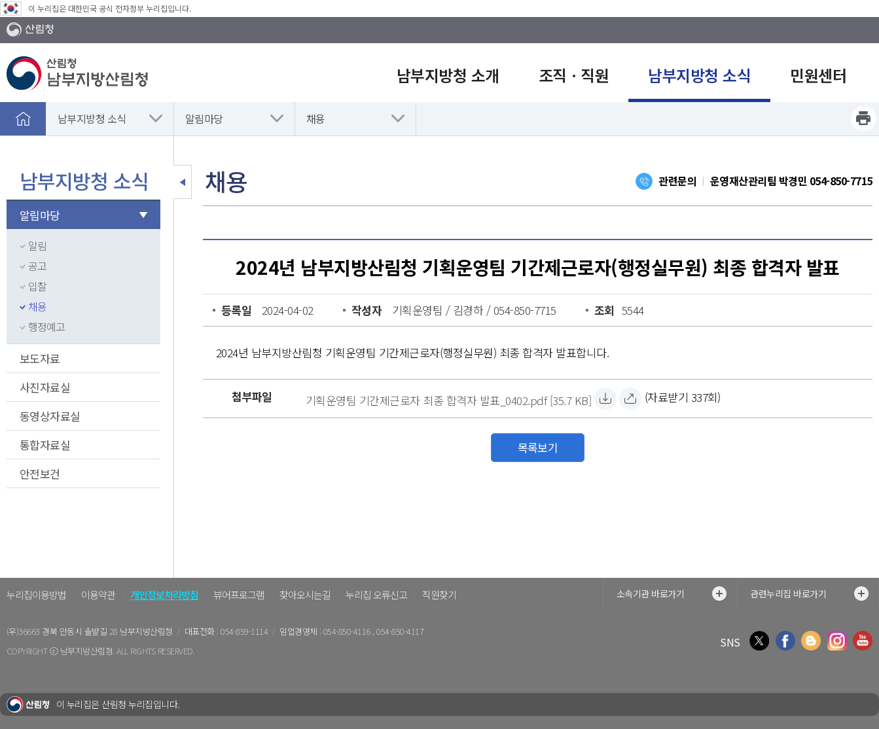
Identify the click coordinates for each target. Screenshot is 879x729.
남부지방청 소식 (92, 118)
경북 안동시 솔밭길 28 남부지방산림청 (107, 631)
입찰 (37, 286)
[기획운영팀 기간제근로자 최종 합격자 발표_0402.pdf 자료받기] (448, 398)
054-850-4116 (347, 631)
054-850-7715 (841, 180)
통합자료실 (45, 444)
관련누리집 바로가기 (809, 593)
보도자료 (40, 358)
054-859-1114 (244, 631)
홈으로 (23, 118)
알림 (37, 245)
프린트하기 (863, 118)
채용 (315, 118)
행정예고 (46, 326)
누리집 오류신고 (376, 594)
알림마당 (204, 118)
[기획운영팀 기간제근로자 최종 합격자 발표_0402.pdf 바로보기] (630, 398)
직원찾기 (439, 594)
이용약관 (98, 594)
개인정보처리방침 (164, 594)
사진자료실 (45, 387)
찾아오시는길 (305, 594)
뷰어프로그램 (238, 594)
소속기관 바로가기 (672, 593)
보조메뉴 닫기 (182, 182)
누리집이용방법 (36, 594)
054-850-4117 (399, 631)
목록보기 (538, 447)
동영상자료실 (50, 416)
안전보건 (40, 473)
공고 (37, 266)
